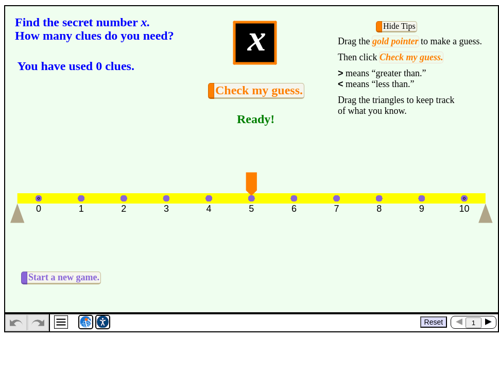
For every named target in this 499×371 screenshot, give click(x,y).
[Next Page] (488, 321)
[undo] (16, 322)
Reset (433, 322)
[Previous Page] (459, 321)
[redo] (38, 322)
